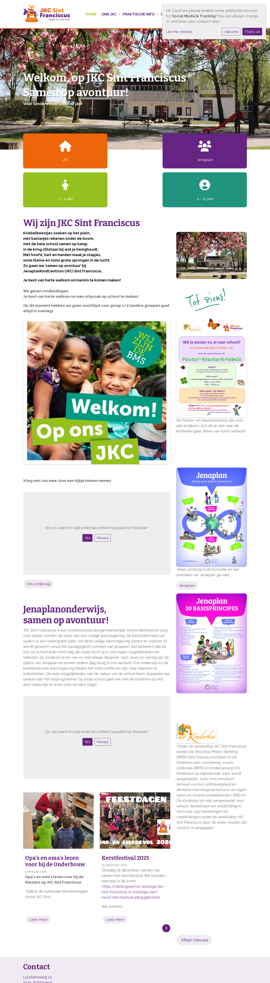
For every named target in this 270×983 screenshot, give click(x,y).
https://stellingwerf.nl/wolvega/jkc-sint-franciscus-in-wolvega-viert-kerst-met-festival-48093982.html (133, 853)
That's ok (252, 32)
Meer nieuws (194, 901)
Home (88, 14)
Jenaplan (187, 547)
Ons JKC (106, 14)
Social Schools (234, 975)
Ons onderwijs (38, 545)
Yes (87, 499)
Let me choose (179, 32)
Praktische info (137, 14)
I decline (231, 32)
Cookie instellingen (105, 975)
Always (103, 499)
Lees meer (38, 881)
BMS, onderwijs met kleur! (45, 975)
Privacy (78, 975)
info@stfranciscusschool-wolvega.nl (54, 954)
